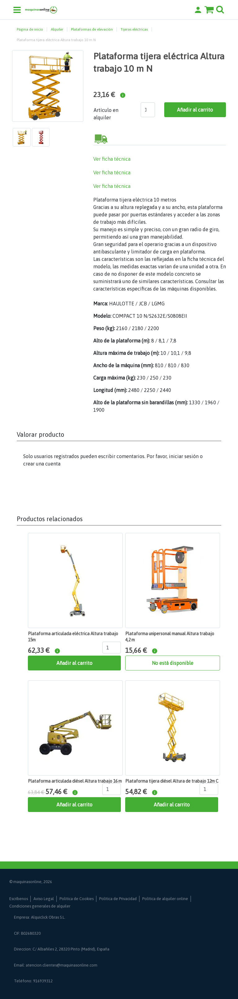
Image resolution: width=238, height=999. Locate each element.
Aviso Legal (43, 898)
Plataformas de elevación (92, 29)
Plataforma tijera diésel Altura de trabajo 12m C (171, 781)
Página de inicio (30, 29)
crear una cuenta (41, 463)
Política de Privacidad (118, 898)
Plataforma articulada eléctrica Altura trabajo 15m (73, 636)
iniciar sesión (184, 456)
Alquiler (57, 29)
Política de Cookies (77, 898)
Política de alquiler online (165, 898)
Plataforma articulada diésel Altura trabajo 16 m (75, 781)
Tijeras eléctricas (134, 29)
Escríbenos (18, 898)
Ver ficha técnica (111, 159)
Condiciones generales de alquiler (39, 906)
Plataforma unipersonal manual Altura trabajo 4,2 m (169, 636)
